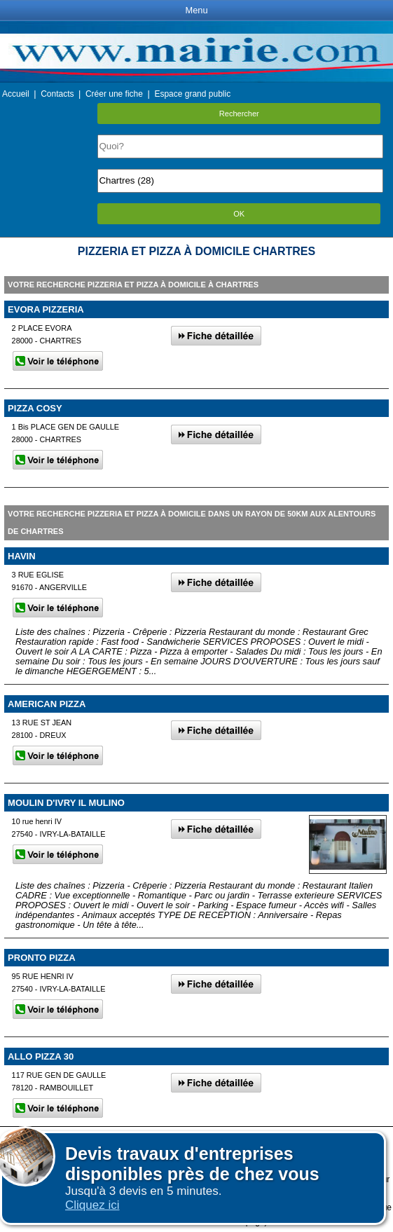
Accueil (15, 94)
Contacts (57, 94)
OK (238, 214)
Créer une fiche (114, 94)
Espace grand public (192, 94)
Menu (196, 10)
